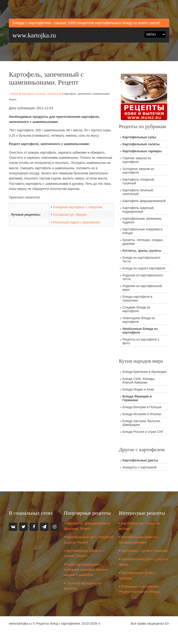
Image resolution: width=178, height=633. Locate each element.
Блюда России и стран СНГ (142, 432)
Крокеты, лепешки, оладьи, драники (142, 241)
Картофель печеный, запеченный (41, 93)
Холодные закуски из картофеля (138, 170)
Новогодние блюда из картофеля (138, 320)
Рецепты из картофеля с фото (140, 341)
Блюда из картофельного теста (141, 259)
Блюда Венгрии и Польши (141, 407)
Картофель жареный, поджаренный (138, 209)
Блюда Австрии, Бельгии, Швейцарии (141, 423)
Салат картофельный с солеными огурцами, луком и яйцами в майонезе (86, 570)
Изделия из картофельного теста (142, 277)
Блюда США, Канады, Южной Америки (138, 380)
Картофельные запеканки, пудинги (142, 220)
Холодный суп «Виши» (70, 214)
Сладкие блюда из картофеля (136, 309)
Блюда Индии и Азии (138, 389)
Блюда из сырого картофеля (143, 268)
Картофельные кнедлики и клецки (142, 231)
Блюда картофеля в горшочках (137, 298)
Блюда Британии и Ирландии (144, 372)
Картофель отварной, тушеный (138, 181)
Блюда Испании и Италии (141, 414)
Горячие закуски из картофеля (136, 160)
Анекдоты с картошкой (139, 467)
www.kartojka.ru (34, 35)
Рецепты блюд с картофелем (58, 623)
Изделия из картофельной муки (142, 288)
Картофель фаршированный (143, 201)
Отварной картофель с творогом (77, 207)
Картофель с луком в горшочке (144, 551)
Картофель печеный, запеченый (138, 192)
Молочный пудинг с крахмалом (76, 222)
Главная (14, 93)
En (167, 623)
